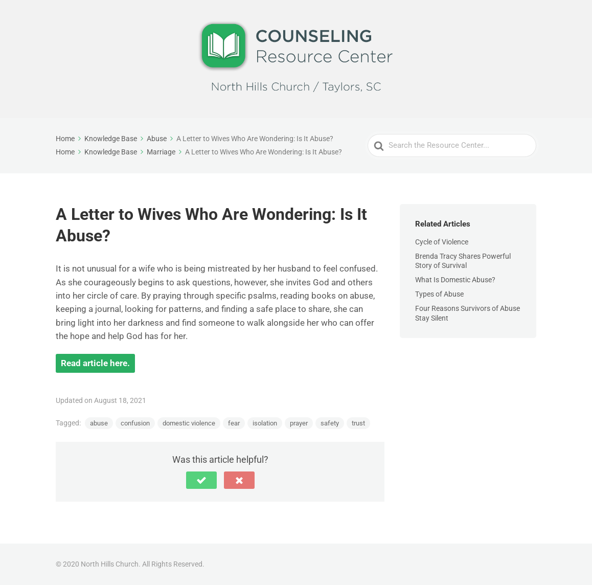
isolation (265, 423)
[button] (201, 480)
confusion (135, 423)
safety (330, 423)
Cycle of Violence (441, 242)
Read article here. (95, 363)
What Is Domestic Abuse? (455, 280)
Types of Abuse (439, 294)
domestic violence (189, 423)
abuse (99, 423)
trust (358, 423)
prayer (299, 423)
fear (234, 423)
